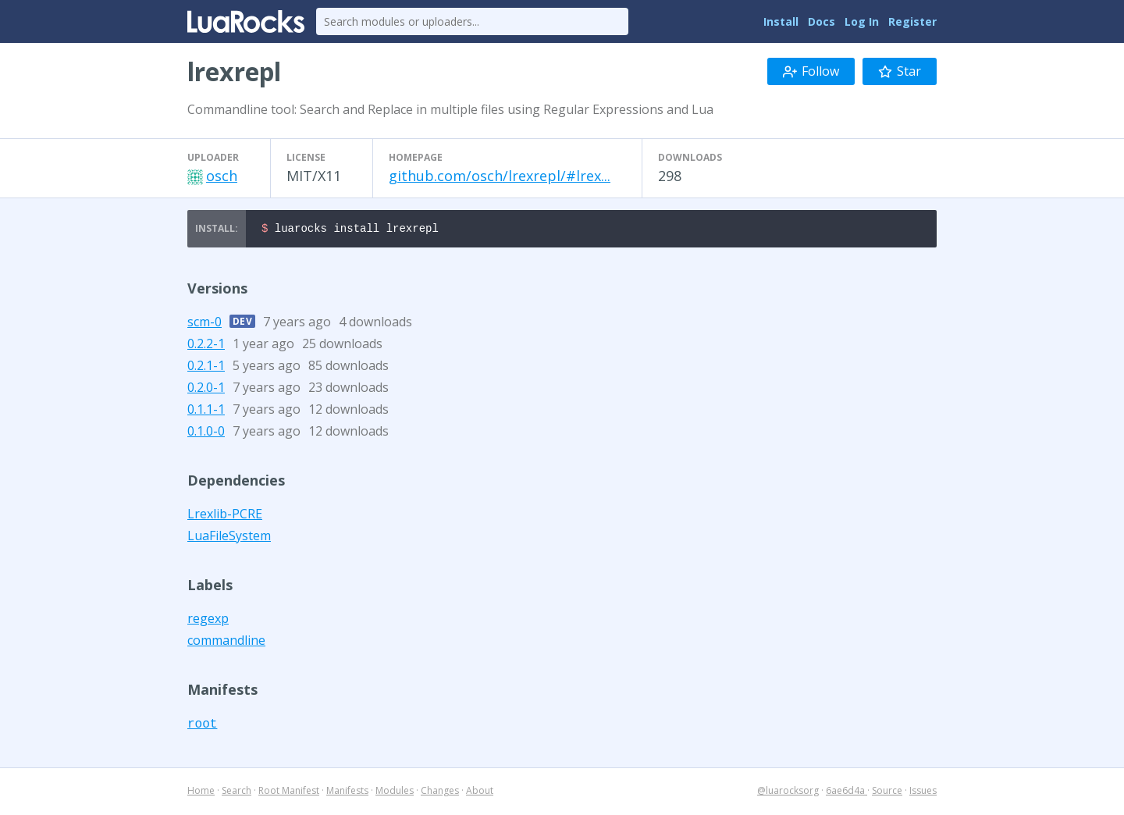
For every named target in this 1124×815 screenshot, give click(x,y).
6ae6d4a (846, 792)
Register (912, 21)
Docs (821, 21)
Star (899, 71)
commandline (226, 642)
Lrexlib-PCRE (224, 516)
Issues (923, 792)
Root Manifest (288, 792)
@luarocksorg (788, 792)
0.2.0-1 (206, 389)
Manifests (347, 792)
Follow (811, 71)
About (479, 792)
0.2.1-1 (206, 367)
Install (781, 21)
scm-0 (204, 324)
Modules (394, 792)
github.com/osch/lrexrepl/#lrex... (499, 175)
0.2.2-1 (206, 345)
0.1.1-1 (206, 411)
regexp (208, 620)
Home (201, 792)
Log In (862, 21)
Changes (440, 792)
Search (236, 792)
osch (221, 175)
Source (887, 792)
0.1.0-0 (206, 433)
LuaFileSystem (229, 537)
